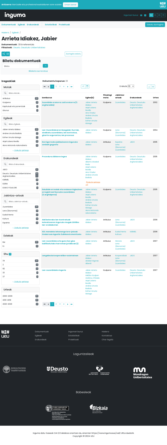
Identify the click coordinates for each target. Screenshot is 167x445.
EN (159, 15)
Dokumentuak (8, 24)
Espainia (118, 142)
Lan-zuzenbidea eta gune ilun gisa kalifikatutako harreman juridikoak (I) (60, 242)
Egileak (21, 24)
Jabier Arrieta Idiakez (91, 103)
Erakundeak (33, 24)
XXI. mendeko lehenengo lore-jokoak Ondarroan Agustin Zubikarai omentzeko (61, 233)
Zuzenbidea (120, 102)
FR (163, 15)
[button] (8, 54)
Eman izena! (70, 4)
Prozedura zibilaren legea (54, 156)
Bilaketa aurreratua (38, 71)
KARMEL (133, 231)
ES (155, 15)
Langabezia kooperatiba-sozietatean (60, 255)
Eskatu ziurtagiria (155, 24)
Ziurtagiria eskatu (73, 54)
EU (151, 15)
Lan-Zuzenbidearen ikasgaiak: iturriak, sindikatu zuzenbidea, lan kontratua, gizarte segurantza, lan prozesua (60, 133)
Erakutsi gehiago (20, 150)
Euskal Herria (120, 231)
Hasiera (5, 32)
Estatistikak (51, 24)
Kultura (118, 234)
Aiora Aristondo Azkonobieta (92, 211)
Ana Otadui (90, 113)
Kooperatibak (121, 255)
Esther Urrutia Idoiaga (91, 122)
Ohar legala (107, 339)
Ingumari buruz (131, 15)
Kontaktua (107, 335)
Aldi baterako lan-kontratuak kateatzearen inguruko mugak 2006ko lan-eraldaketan (60, 222)
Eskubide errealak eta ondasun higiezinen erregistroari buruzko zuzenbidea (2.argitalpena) (62, 192)
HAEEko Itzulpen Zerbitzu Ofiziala (92, 276)
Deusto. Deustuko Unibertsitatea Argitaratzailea (137, 105)
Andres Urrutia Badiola (91, 116)
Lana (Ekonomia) (120, 131)
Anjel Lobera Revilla (90, 108)
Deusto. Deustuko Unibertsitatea (29, 47)
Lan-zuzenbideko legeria (54, 270)
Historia (118, 241)
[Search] (21, 66)
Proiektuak (64, 24)
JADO (132, 142)
